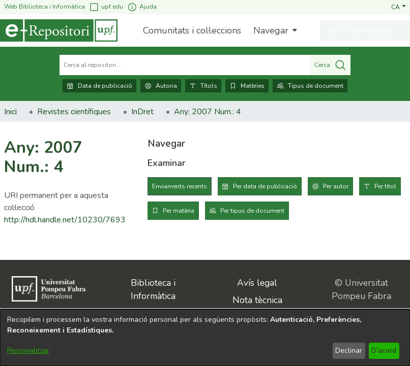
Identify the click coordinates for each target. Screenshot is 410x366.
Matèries (247, 86)
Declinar (348, 350)
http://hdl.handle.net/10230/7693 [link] (65, 219)
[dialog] (205, 337)
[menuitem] (274, 30)
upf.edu (106, 7)
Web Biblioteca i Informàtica (44, 7)
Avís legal (257, 283)
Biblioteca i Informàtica (153, 289)
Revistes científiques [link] (74, 111)
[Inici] (59, 30)
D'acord (383, 350)
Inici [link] (10, 111)
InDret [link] (142, 111)
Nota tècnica (257, 300)
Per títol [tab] (385, 186)
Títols (203, 86)
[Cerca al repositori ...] (185, 65)
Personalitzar (28, 350)
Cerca (330, 65)
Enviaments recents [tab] (179, 186)
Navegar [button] (270, 30)
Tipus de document (310, 86)
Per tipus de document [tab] (252, 211)
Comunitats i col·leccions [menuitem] (192, 30)
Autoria (160, 86)
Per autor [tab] (335, 186)
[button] (398, 7)
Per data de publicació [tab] (265, 186)
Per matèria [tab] (178, 211)
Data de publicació (99, 86)
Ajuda (142, 7)
